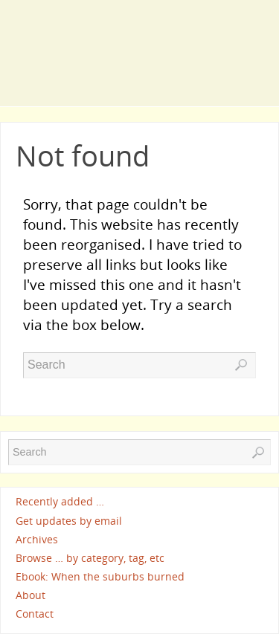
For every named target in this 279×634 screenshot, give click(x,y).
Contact (35, 613)
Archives (37, 539)
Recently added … (60, 502)
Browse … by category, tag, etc (90, 558)
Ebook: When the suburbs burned (100, 576)
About (30, 595)
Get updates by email (69, 521)
